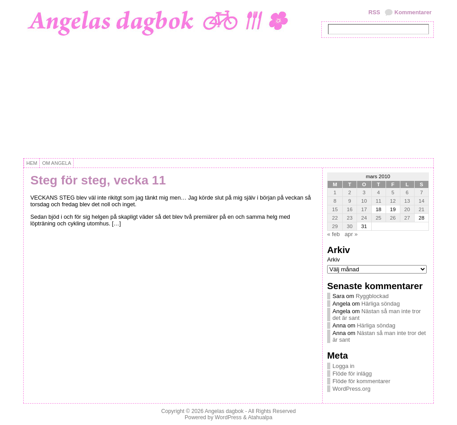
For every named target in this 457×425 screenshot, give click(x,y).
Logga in (343, 366)
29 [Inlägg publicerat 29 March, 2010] (335, 226)
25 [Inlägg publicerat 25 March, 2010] (379, 218)
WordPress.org (351, 388)
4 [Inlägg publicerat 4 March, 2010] (378, 192)
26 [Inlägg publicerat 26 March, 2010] (393, 218)
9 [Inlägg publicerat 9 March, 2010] (349, 201)
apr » (351, 234)
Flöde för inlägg (352, 373)
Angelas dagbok (224, 411)
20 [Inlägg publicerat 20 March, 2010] (407, 209)
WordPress (228, 417)
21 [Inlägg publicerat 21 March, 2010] (421, 209)
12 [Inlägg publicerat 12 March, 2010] (393, 201)
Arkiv (333, 259)
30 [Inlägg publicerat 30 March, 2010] (350, 226)
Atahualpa (260, 417)
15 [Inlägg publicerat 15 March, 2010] (335, 209)
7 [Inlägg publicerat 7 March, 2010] (421, 192)
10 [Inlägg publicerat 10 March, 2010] (364, 201)
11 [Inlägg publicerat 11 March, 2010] (379, 201)
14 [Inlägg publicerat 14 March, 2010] (421, 201)
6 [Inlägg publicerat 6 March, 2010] (407, 192)
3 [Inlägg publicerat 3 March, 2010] (364, 192)
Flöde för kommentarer (361, 381)
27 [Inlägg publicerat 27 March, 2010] (407, 218)
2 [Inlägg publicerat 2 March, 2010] (349, 192)
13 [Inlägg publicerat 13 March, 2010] (407, 201)
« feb (333, 234)
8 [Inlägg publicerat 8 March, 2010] (334, 201)
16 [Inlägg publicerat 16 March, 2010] (350, 209)
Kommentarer (413, 12)
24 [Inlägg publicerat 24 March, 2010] (364, 218)
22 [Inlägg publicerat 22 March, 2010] (335, 218)
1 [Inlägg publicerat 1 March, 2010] (334, 192)
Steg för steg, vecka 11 (98, 180)
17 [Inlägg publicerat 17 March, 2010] (364, 209)
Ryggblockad (372, 296)
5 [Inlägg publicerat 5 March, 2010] (392, 192)
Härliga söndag (380, 303)
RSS (374, 12)
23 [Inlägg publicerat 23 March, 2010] (350, 218)
